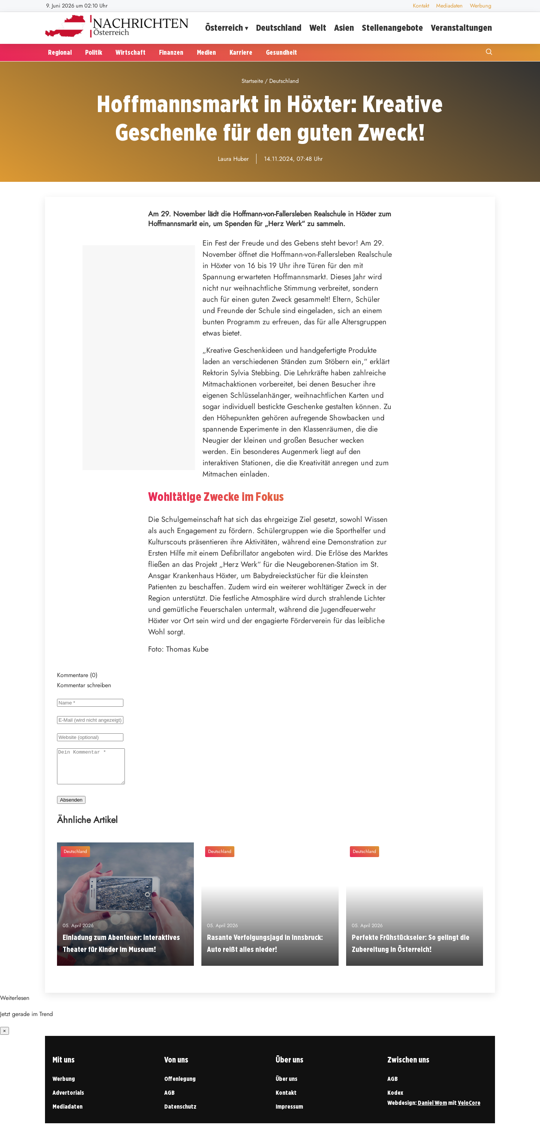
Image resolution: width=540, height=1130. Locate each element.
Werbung (480, 5)
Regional (60, 52)
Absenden (71, 806)
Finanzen (171, 52)
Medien (206, 52)
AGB (169, 1099)
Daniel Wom (432, 1109)
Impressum (289, 1113)
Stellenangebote (392, 27)
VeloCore (469, 1109)
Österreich (224, 27)
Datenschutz (180, 1113)
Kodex (395, 1099)
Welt (317, 27)
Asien (344, 27)
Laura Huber (233, 158)
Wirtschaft (131, 52)
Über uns (286, 1085)
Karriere (241, 52)
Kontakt (421, 5)
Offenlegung (180, 1085)
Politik (93, 52)
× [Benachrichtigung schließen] (4, 1037)
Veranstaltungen (461, 27)
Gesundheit (281, 52)
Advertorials (68, 1099)
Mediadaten (449, 5)
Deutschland (279, 27)
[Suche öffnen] (489, 53)
